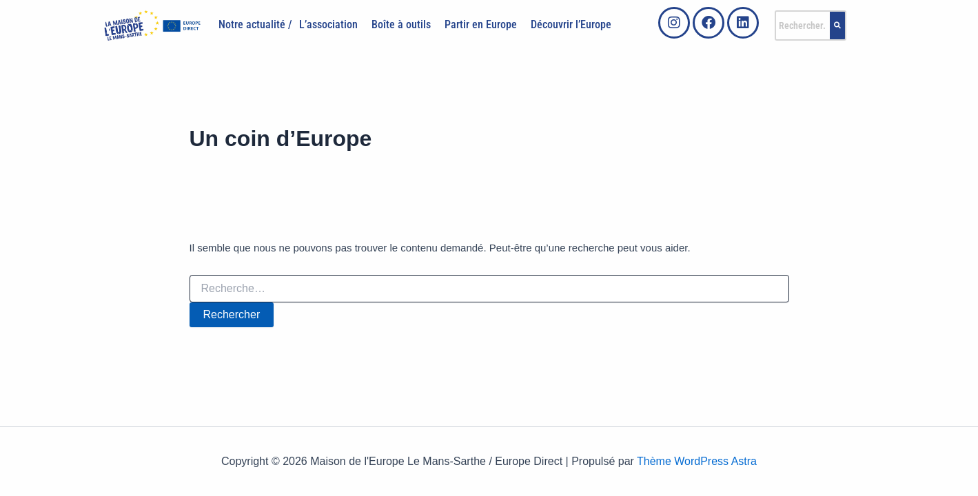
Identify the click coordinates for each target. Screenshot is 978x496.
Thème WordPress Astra (697, 461)
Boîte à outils (401, 24)
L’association (328, 24)
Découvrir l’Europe (571, 24)
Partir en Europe (481, 24)
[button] (332, 24)
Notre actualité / (255, 24)
